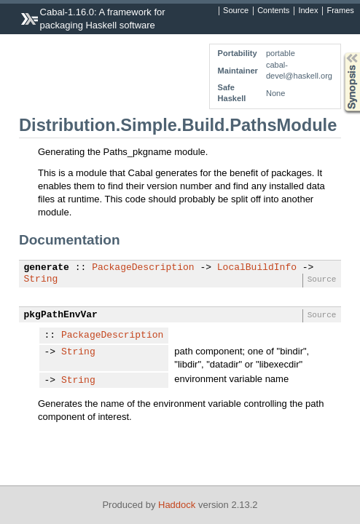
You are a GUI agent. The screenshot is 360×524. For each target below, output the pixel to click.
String (41, 279)
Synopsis (340, 52)
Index (308, 11)
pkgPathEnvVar (61, 315)
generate (46, 267)
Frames (339, 11)
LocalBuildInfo (257, 267)
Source (236, 11)
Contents (273, 11)
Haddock (176, 504)
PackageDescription (143, 267)
